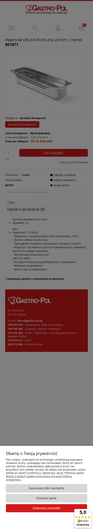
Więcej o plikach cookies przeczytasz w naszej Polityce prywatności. (39, 477)
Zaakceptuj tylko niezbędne (46, 488)
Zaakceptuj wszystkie (46, 508)
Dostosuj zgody (46, 498)
